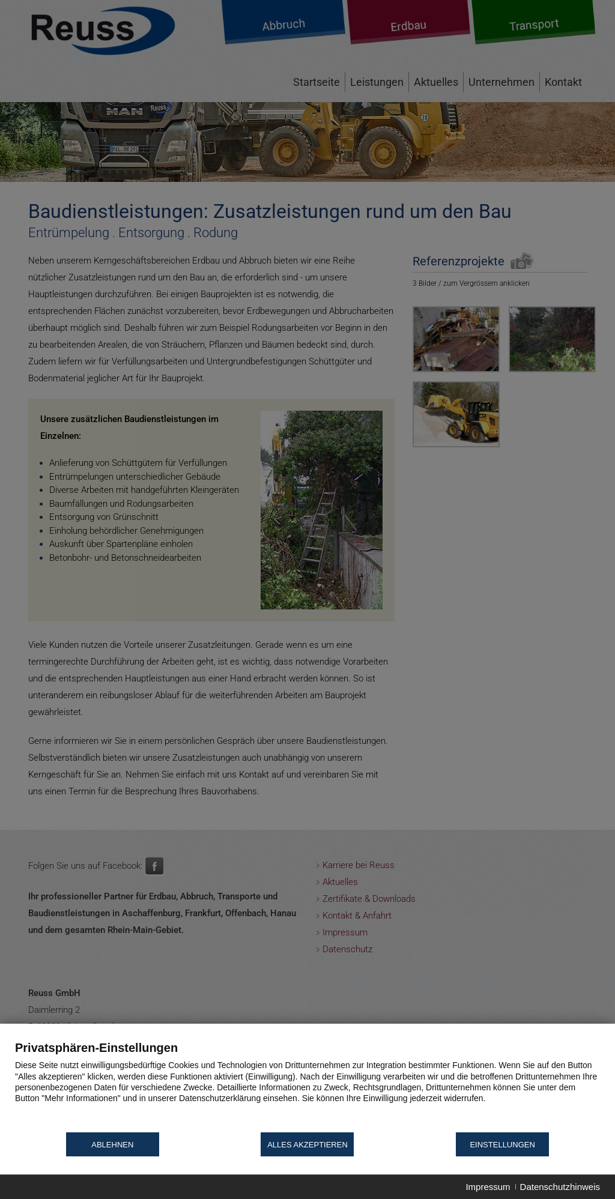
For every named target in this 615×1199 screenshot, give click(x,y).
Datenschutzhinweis (560, 1187)
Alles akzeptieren (307, 1144)
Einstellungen (502, 1144)
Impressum (487, 1187)
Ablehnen (112, 1144)
